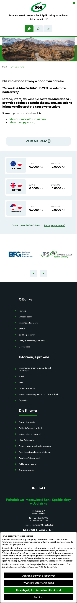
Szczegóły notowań (54, 225)
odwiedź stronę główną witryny (27, 119)
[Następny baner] (43, 273)
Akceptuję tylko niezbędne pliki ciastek (38, 590)
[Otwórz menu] (74, 3)
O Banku (25, 299)
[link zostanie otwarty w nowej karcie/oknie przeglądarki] (29, 28)
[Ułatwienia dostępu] (48, 28)
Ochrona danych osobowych (38, 575)
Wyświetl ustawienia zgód (38, 582)
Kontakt (38, 488)
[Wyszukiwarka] (38, 28)
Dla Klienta (28, 410)
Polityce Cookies (64, 560)
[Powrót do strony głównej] (4, 67)
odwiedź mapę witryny (22, 122)
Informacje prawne (34, 357)
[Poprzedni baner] (33, 273)
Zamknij (38, 597)
